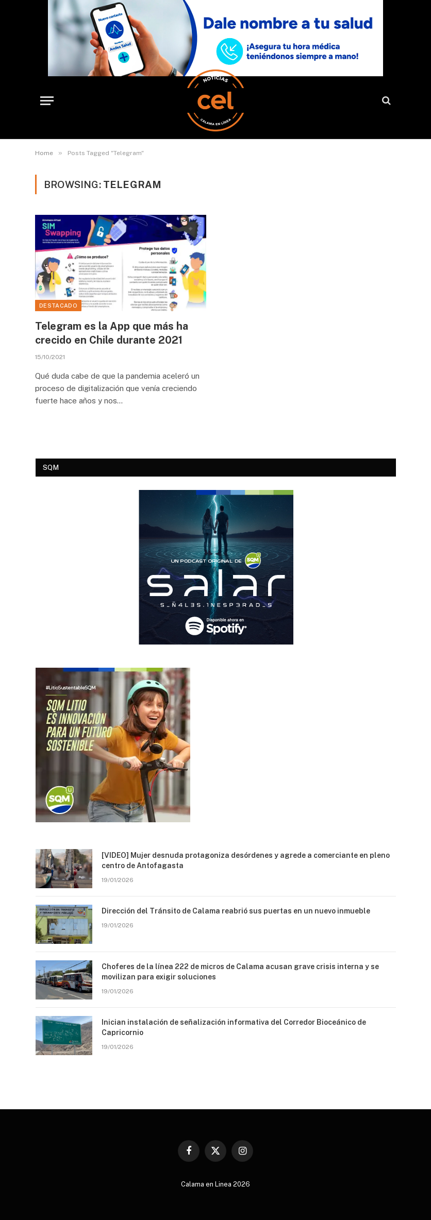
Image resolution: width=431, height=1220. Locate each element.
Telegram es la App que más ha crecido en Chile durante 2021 (111, 333)
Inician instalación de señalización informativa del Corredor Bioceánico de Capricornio (234, 1027)
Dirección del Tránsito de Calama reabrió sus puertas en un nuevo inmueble (236, 911)
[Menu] (47, 100)
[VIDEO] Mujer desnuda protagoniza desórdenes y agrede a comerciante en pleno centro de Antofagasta (246, 860)
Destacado (58, 305)
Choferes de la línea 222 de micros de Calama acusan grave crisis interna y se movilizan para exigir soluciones (240, 971)
